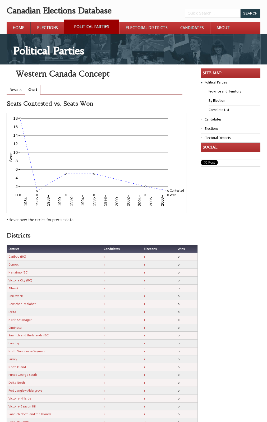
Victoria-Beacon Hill (22, 406)
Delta (12, 312)
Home (18, 27)
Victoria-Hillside (19, 398)
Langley (14, 343)
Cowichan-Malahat (22, 304)
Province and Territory (225, 91)
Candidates (192, 27)
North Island (17, 367)
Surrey (12, 359)
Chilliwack (15, 296)
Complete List (219, 110)
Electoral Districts (147, 27)
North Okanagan (20, 320)
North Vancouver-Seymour (27, 351)
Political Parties (91, 26)
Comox (13, 264)
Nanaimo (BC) (18, 272)
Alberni (13, 288)
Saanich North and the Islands (29, 414)
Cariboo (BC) (17, 256)
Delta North (16, 382)
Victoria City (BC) (20, 280)
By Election (217, 101)
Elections (47, 27)
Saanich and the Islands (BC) (28, 335)
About (223, 27)
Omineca (15, 328)
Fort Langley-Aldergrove (25, 390)
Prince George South (22, 375)
